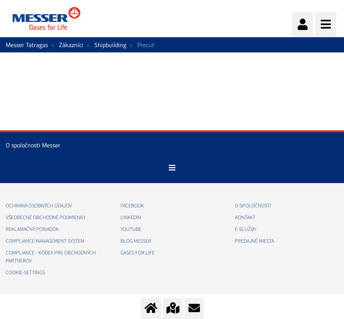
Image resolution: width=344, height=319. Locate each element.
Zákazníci (71, 44)
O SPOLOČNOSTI (253, 206)
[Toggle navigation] (172, 168)
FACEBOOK (132, 206)
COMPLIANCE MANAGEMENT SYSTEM (45, 241)
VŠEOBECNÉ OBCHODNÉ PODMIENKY (46, 217)
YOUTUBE (130, 229)
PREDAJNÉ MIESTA (254, 241)
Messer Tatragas (27, 44)
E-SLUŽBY (245, 229)
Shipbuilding (110, 44)
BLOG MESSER (135, 241)
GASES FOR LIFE (137, 253)
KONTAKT (245, 217)
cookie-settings (25, 272)
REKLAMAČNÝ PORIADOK (32, 229)
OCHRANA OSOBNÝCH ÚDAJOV (39, 206)
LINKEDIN (130, 217)
